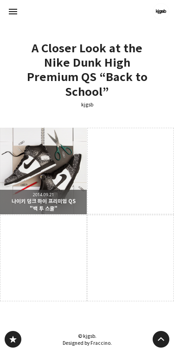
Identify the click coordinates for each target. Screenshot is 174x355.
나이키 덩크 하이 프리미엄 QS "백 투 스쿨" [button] (43, 171)
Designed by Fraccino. (87, 343)
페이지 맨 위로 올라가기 (161, 339)
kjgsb (87, 105)
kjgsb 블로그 (13, 339)
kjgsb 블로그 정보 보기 (161, 11)
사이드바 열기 (13, 11)
